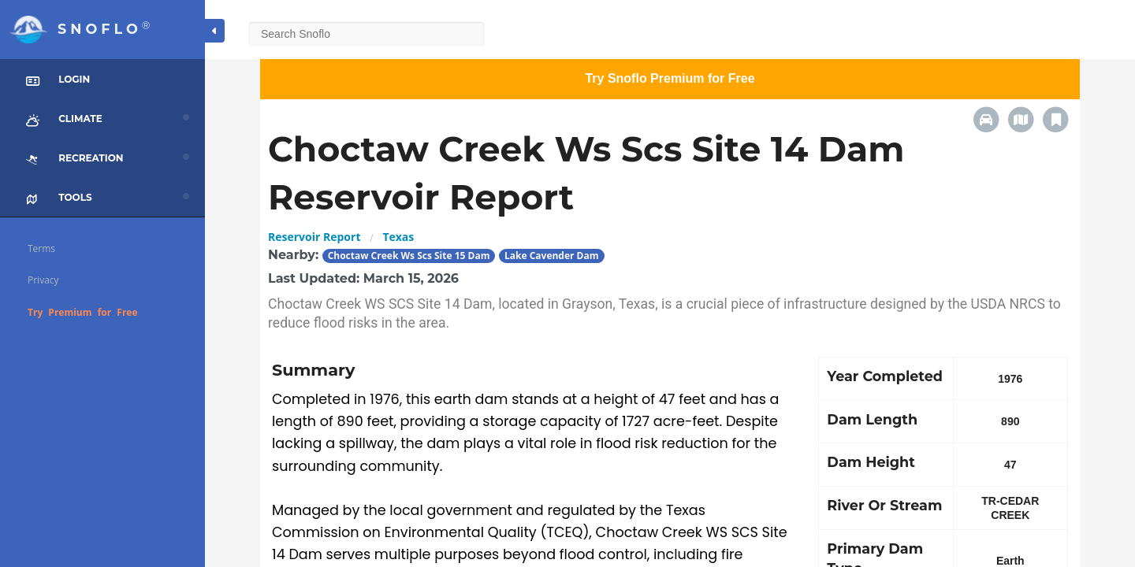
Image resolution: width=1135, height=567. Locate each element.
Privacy (43, 280)
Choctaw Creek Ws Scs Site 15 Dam (409, 255)
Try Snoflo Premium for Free (669, 78)
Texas (398, 236)
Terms (41, 248)
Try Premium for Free (83, 312)
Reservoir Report (314, 236)
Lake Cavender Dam (551, 255)
